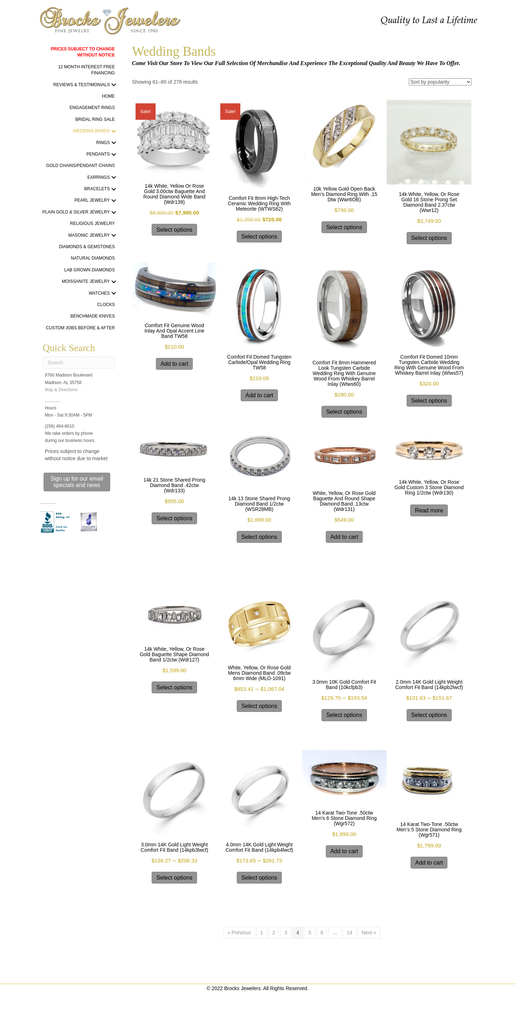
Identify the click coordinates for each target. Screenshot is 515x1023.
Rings (103, 142)
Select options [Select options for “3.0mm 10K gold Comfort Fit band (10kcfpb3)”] (344, 715)
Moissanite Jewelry (86, 281)
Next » (369, 932)
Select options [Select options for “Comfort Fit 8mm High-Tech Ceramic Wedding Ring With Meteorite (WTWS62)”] (259, 236)
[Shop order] (440, 81)
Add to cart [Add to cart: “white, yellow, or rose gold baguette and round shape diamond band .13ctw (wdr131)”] (344, 537)
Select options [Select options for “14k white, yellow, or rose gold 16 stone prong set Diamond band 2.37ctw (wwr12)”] (429, 238)
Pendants (98, 154)
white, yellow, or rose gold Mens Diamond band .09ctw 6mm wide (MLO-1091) (259, 673)
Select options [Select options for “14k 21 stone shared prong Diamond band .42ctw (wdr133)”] (174, 518)
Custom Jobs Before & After (80, 327)
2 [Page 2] (273, 932)
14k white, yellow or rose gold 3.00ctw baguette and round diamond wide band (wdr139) (174, 194)
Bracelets (97, 188)
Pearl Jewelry (92, 200)
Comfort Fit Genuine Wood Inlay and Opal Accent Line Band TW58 (174, 331)
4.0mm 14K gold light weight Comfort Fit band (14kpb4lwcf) (259, 847)
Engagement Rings (91, 107)
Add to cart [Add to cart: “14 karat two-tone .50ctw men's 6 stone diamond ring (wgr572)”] (344, 851)
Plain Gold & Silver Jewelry (76, 212)
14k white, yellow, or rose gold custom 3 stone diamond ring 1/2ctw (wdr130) (429, 487)
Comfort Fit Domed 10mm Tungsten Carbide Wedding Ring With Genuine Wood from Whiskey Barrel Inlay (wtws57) (429, 365)
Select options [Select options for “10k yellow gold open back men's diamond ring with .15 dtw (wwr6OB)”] (344, 227)
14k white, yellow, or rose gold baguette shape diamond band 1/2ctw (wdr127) (174, 654)
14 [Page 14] (350, 932)
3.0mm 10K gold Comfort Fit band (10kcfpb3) (344, 684)
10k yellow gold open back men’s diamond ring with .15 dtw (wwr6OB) (344, 194)
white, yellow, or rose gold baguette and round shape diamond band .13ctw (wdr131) (344, 501)
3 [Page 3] (285, 932)
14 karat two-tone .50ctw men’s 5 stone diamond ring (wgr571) (429, 829)
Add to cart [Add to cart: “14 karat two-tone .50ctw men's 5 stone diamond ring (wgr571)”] (429, 863)
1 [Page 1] (261, 932)
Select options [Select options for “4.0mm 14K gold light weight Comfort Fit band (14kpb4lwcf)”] (259, 878)
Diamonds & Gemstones (87, 246)
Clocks (106, 304)
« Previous (239, 932)
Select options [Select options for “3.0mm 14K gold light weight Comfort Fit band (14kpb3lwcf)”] (174, 878)
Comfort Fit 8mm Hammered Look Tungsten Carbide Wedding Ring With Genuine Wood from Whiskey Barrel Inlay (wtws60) (344, 373)
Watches (99, 293)
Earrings (98, 177)
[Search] (79, 362)
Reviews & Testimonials (81, 84)
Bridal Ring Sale (95, 119)
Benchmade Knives (92, 316)
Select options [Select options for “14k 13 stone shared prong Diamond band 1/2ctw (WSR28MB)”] (259, 537)
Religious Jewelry (92, 223)
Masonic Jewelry (89, 235)
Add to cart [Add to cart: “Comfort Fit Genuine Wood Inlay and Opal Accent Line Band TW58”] (174, 364)
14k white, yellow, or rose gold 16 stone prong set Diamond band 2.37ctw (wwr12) (429, 202)
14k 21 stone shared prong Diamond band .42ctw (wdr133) (174, 485)
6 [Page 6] (321, 932)
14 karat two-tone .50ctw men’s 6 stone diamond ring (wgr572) (344, 818)
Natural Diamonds (93, 258)
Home (108, 96)
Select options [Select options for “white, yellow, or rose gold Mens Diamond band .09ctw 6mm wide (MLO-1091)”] (259, 706)
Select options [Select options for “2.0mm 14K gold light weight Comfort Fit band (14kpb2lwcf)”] (429, 715)
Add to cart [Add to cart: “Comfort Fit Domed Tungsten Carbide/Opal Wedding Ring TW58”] (259, 395)
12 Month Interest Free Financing (86, 69)
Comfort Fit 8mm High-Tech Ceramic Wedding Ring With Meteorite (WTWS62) (259, 203)
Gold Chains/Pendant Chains (80, 165)
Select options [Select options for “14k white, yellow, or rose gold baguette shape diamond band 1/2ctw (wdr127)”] (174, 687)
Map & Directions (61, 389)
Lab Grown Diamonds (89, 269)
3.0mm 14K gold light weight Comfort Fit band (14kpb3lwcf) (174, 847)
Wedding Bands (91, 130)
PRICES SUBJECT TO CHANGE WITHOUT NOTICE (83, 52)
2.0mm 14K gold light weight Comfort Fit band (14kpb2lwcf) (429, 684)
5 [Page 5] (310, 932)
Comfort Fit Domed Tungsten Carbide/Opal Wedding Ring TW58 (259, 362)
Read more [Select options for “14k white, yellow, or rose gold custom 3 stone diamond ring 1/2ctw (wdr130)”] (429, 510)
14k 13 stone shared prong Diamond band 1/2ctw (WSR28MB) (259, 504)
